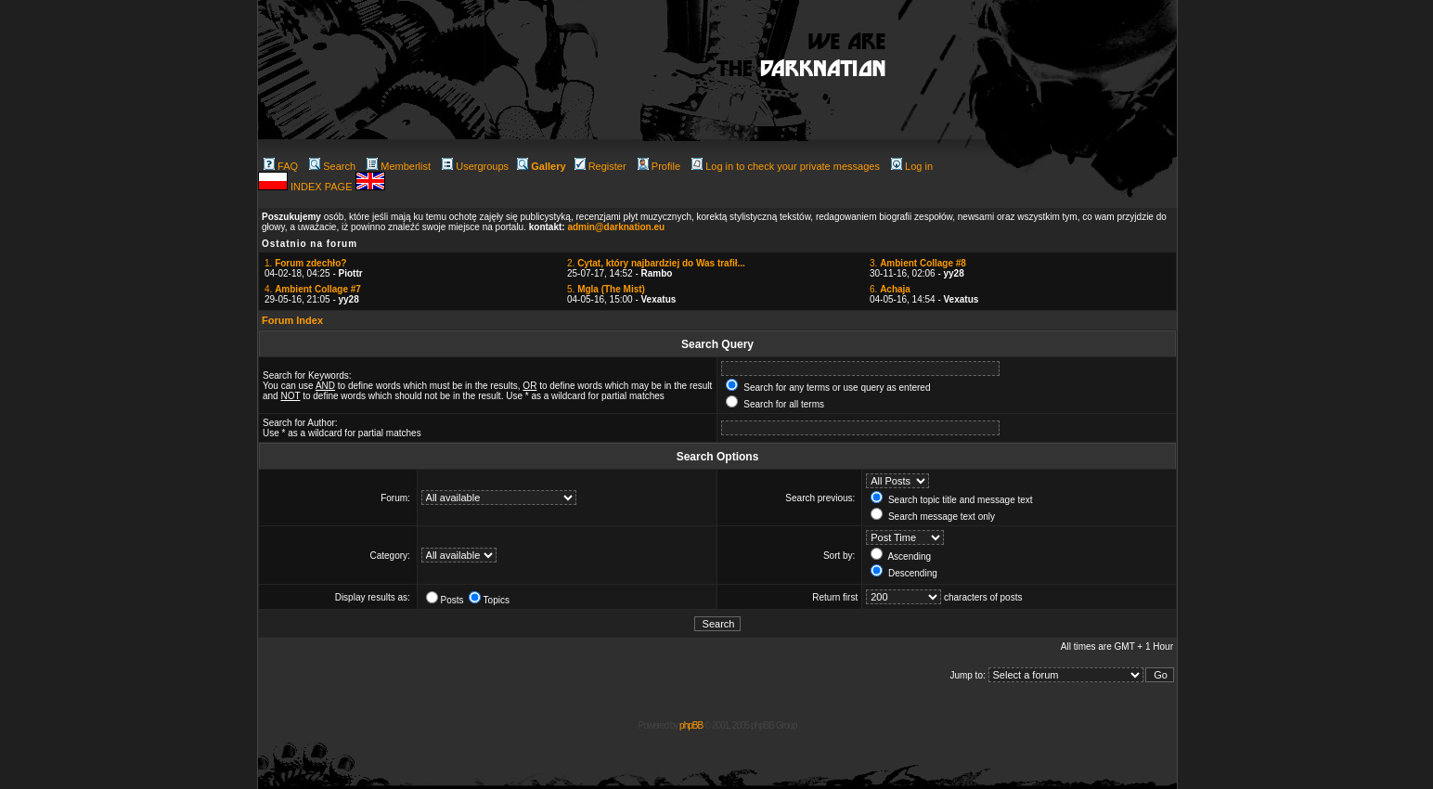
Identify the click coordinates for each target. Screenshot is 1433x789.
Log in (912, 166)
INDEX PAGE (322, 186)
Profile (659, 166)
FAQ (281, 166)
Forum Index (292, 320)
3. (918, 263)
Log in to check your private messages (785, 166)
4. (313, 289)
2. (656, 263)
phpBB (691, 725)
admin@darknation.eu (616, 227)
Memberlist (399, 166)
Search (332, 166)
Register (600, 166)
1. (305, 263)
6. (890, 289)
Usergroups (475, 166)
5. (606, 289)
